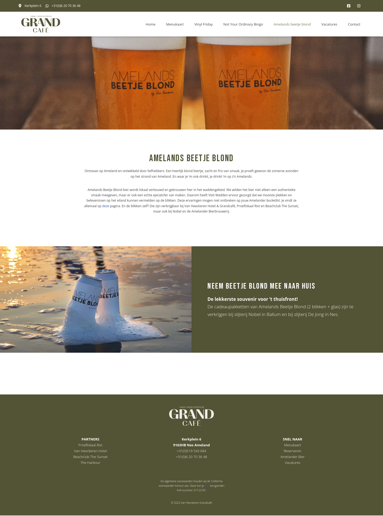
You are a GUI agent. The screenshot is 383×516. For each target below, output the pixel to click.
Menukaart (175, 24)
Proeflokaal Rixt (90, 445)
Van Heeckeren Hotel (90, 451)
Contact (354, 24)
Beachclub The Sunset (90, 457)
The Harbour (90, 463)
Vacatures (329, 24)
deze (105, 206)
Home (151, 24)
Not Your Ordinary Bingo (243, 24)
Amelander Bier (293, 457)
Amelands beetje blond (292, 24)
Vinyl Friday (203, 24)
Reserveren (292, 451)
